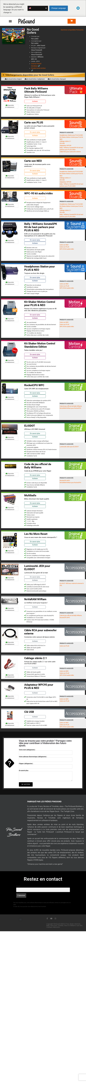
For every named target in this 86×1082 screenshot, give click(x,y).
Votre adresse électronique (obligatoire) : (33, 756)
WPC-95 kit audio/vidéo (67, 249)
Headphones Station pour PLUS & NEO (71, 135)
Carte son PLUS (64, 247)
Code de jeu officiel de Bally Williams (71, 406)
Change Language (58, 8)
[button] (10, 21)
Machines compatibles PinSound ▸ (72, 30)
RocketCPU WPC (65, 480)
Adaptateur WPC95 (65, 145)
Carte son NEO (64, 245)
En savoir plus (35, 132)
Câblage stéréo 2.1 (65, 141)
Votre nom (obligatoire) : (27, 749)
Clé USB (62, 143)
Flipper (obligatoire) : (26, 763)
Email (18, 886)
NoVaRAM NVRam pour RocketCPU (70, 408)
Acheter (35, 101)
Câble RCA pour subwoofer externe (70, 151)
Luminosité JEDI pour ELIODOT (69, 446)
